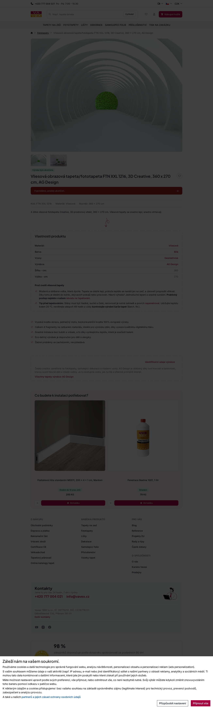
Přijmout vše (200, 703)
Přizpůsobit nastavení (172, 703)
